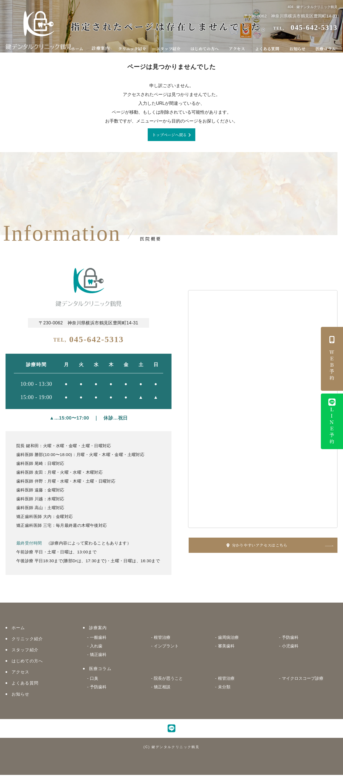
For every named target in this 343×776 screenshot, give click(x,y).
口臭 (94, 679)
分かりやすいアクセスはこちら (276, 546)
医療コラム (326, 46)
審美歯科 (226, 647)
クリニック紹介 (136, 46)
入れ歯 (96, 647)
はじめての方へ (208, 46)
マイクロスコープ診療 (302, 679)
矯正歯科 (98, 655)
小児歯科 (290, 647)
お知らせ (299, 46)
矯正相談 (162, 688)
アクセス (240, 46)
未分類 (224, 688)
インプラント (166, 647)
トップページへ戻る (169, 135)
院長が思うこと (168, 679)
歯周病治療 (228, 638)
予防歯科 (290, 638)
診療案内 (104, 46)
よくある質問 (269, 46)
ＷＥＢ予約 (332, 359)
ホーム (82, 46)
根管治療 (162, 638)
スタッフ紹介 (172, 46)
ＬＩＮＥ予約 (332, 422)
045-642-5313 (88, 340)
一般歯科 (98, 638)
